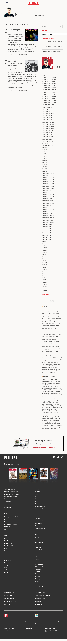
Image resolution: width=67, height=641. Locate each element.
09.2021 (44, 259)
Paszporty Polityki (40, 507)
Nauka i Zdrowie (39, 515)
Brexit (6, 539)
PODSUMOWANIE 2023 (49, 103)
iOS (5, 619)
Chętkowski (38, 548)
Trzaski (45, 306)
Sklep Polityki (39, 586)
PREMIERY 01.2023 (48, 176)
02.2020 (44, 269)
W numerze (7, 486)
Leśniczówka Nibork (50, 628)
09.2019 (44, 165)
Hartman (37, 540)
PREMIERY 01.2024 (48, 109)
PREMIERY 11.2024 (47, 139)
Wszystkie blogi (39, 550)
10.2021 (44, 261)
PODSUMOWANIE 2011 (49, 77)
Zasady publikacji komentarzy (43, 595)
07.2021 (44, 254)
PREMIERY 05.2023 (48, 193)
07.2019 (44, 161)
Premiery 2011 (46, 227)
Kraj (5, 513)
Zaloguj (59, 3)
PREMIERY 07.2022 (48, 199)
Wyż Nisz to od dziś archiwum (49, 380)
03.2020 (44, 272)
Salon (6, 499)
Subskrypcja (45, 457)
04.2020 (45, 274)
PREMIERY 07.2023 (48, 201)
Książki (37, 489)
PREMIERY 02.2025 (48, 116)
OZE (5, 568)
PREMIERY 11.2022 (48, 216)
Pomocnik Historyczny (11, 492)
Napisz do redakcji (9, 598)
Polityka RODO (38, 601)
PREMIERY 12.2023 (48, 223)
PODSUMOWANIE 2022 (49, 101)
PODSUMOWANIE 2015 (49, 86)
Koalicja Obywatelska (10, 524)
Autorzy (37, 579)
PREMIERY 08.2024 (48, 133)
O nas (36, 584)
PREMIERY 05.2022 (48, 190)
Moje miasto (38, 569)
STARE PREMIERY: (47, 146)
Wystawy (37, 499)
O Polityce (7, 604)
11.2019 (44, 169)
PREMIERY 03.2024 (48, 118)
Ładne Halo (13, 631)
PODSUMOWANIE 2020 (49, 97)
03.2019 (44, 152)
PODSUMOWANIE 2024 (49, 105)
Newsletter (36, 457)
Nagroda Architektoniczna (43, 509)
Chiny (6, 551)
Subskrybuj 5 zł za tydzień (43, 447)
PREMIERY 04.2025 (48, 124)
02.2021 (44, 244)
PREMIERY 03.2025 (48, 120)
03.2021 (44, 246)
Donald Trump (8, 544)
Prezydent (7, 527)
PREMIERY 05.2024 (48, 126)
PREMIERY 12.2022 (48, 220)
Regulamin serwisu (40, 592)
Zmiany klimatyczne (41, 526)
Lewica (6, 522)
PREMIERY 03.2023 (48, 184)
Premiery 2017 (46, 240)
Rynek (5, 557)
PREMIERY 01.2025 (47, 112)
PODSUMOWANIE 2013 (49, 82)
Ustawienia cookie (39, 604)
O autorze (45, 73)
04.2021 (44, 248)
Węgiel (6, 565)
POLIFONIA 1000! (47, 107)
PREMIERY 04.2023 (48, 188)
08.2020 (44, 282)
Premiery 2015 (47, 235)
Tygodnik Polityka (9, 489)
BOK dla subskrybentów (10, 601)
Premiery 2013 (47, 231)
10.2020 (44, 287)
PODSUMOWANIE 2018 (49, 92)
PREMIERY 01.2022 (48, 173)
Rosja (5, 548)
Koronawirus (7, 508)
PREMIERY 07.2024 (48, 131)
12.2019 (44, 171)
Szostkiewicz (39, 543)
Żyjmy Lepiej (8, 502)
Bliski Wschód (8, 546)
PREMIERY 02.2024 (48, 114)
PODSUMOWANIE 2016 (49, 88)
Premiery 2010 (47, 225)
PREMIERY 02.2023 (48, 180)
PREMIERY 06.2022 (48, 195)
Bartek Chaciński (23, 54)
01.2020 (44, 267)
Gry (36, 504)
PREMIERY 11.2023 (48, 218)
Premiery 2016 (47, 237)
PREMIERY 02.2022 (48, 178)
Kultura (37, 486)
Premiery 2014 (47, 233)
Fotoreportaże (39, 574)
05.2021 (44, 250)
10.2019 (44, 167)
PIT (5, 563)
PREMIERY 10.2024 (48, 137)
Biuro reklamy (8, 595)
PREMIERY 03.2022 (48, 182)
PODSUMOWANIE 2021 (49, 99)
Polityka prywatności (40, 598)
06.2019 (44, 158)
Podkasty (37, 572)
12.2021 (44, 265)
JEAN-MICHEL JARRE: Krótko (49, 310)
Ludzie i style (39, 562)
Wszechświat (39, 521)
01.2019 (44, 148)
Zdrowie (37, 518)
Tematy (37, 582)
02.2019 (44, 150)
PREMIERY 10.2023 (48, 214)
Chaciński (38, 545)
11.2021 (44, 263)
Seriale (37, 497)
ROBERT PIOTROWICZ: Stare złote (50, 354)
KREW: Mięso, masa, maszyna (49, 415)
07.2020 (44, 280)
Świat (5, 535)
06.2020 (44, 278)
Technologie (38, 523)
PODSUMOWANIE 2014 (49, 84)
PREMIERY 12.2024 (47, 141)
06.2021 (44, 252)
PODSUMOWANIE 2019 (49, 94)
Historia (37, 559)
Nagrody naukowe (40, 528)
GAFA (6, 570)
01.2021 (44, 242)
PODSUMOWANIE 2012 (49, 80)
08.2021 (44, 257)
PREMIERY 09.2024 (48, 135)
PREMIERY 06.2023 (48, 197)
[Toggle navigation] (6, 3)
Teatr (36, 502)
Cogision (9, 631)
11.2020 (44, 289)
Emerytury (7, 560)
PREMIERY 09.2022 (48, 208)
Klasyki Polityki (39, 567)
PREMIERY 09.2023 (48, 210)
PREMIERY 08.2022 (48, 203)
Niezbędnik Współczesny (11, 497)
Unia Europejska (9, 541)
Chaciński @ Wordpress (49, 376)
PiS (5, 519)
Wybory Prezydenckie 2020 (12, 517)
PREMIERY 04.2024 (48, 122)
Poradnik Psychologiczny (11, 494)
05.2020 (44, 276)
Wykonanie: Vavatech (29, 631)
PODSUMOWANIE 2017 (49, 90)
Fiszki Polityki (38, 619)
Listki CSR (7, 573)
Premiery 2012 (47, 229)
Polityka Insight (29, 628)
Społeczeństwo (39, 564)
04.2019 (44, 154)
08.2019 (44, 163)
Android (9, 619)
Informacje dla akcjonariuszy (43, 607)
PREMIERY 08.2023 (48, 205)
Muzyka (37, 492)
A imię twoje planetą (55, 42)
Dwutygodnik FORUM (9, 628)
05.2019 (44, 156)
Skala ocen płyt (46, 144)
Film (36, 494)
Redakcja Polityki (9, 592)
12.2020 (44, 291)
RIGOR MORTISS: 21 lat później (49, 399)
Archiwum (38, 577)
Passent (37, 538)
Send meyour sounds (52, 301)
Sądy (5, 529)
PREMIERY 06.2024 (48, 129)
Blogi (36, 534)
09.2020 (44, 284)
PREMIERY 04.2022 (48, 186)
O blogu (44, 75)
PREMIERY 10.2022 (48, 212)
